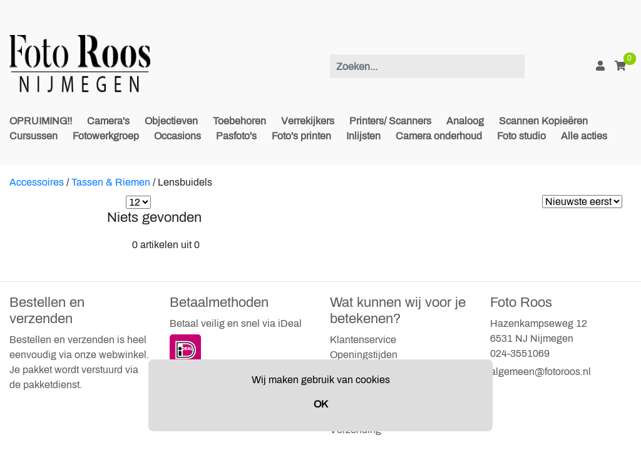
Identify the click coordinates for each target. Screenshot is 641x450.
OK (321, 404)
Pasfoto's (236, 136)
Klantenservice (363, 339)
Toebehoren (239, 121)
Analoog (465, 121)
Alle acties (584, 136)
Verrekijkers (307, 121)
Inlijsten (363, 136)
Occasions (177, 136)
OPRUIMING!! (40, 121)
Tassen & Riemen (110, 182)
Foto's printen (301, 136)
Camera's (108, 121)
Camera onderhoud (439, 136)
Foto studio (521, 136)
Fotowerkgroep (106, 136)
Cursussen (33, 136)
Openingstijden (363, 354)
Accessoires (36, 182)
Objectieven (171, 121)
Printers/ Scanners (390, 121)
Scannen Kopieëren (543, 121)
